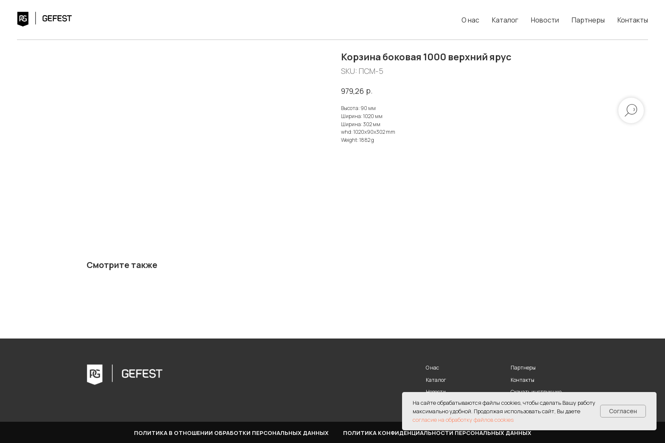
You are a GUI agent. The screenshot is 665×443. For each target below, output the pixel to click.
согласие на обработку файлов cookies (463, 419)
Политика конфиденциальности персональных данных (437, 433)
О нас (470, 20)
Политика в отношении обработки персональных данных (231, 433)
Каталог (505, 20)
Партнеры (588, 20)
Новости (545, 20)
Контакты (633, 20)
